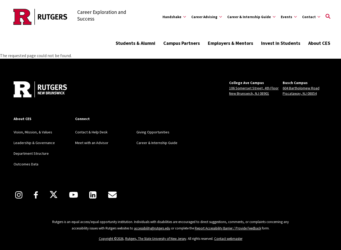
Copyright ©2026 (111, 238)
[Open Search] (328, 16)
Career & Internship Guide (156, 142)
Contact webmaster (228, 238)
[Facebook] (36, 195)
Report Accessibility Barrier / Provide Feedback (228, 228)
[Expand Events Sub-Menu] (289, 16)
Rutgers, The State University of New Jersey (155, 238)
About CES (319, 43)
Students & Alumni (135, 43)
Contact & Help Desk (91, 132)
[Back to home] (40, 89)
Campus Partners (181, 43)
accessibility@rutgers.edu (152, 228)
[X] (53, 194)
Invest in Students (280, 43)
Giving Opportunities (152, 132)
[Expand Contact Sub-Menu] (311, 16)
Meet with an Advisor (91, 142)
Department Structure (31, 153)
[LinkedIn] (92, 195)
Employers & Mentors (230, 43)
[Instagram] (18, 195)
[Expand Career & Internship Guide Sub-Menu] (251, 16)
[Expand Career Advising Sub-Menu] (206, 16)
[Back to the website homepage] (40, 17)
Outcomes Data (26, 164)
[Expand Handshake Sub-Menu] (174, 16)
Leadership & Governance (34, 142)
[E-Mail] (112, 195)
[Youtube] (73, 195)
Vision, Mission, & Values (33, 132)
